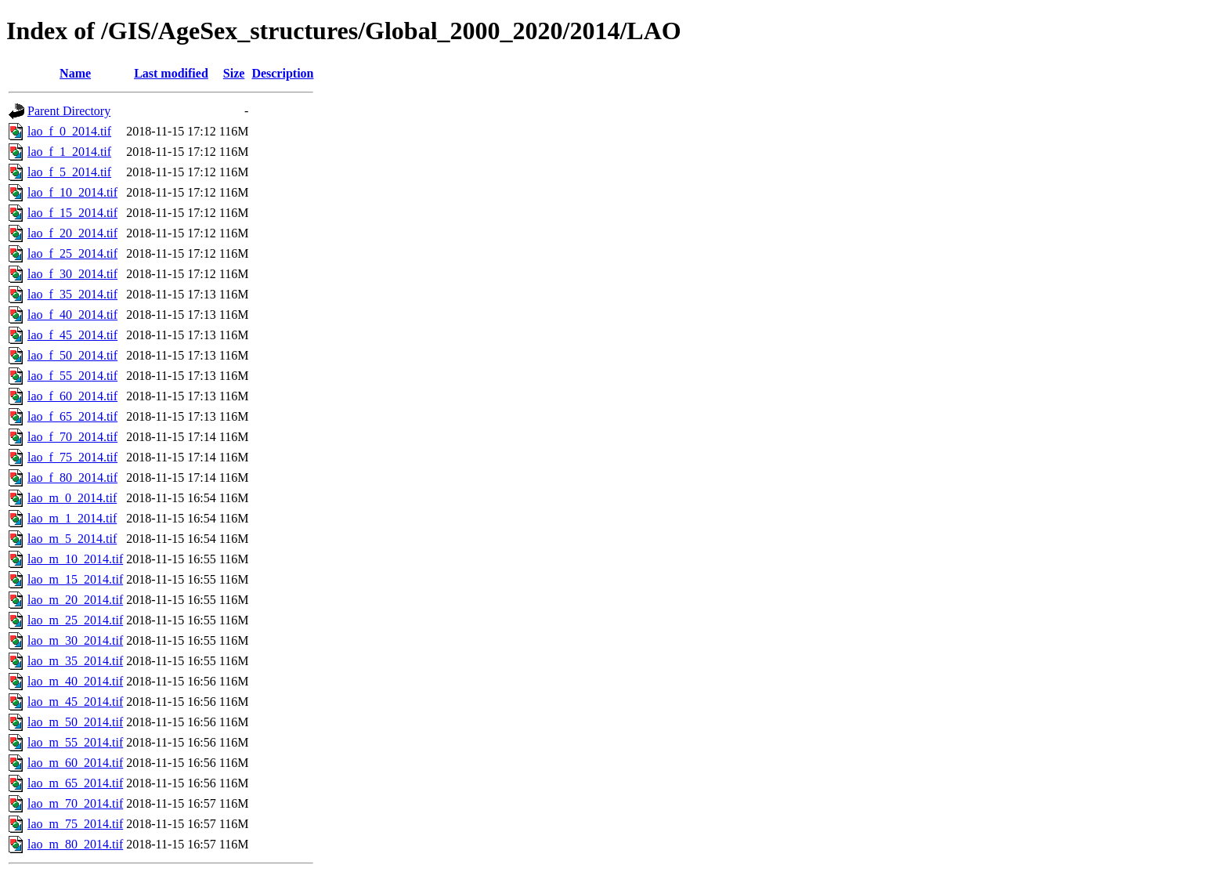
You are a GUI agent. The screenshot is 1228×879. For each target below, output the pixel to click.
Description (282, 73)
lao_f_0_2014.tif (69, 131)
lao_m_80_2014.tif (75, 844)
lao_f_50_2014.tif (72, 355)
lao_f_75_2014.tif (72, 457)
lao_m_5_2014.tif (72, 538)
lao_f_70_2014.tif (72, 436)
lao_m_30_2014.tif (75, 640)
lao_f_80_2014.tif (72, 477)
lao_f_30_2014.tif (72, 273)
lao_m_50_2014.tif (75, 722)
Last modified (171, 73)
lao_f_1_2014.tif (69, 151)
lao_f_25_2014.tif (72, 253)
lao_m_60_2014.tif (75, 762)
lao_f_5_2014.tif (69, 172)
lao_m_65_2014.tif (75, 783)
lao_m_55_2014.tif (75, 742)
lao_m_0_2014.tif (72, 498)
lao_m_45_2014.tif (75, 701)
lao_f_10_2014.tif (72, 192)
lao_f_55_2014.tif (72, 375)
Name (75, 73)
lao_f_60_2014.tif (72, 396)
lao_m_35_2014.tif (75, 660)
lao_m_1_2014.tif (72, 518)
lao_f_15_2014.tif (72, 212)
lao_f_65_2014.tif (72, 416)
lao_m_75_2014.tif (75, 823)
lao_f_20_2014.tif (72, 233)
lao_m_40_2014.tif (75, 681)
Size (234, 73)
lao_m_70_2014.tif (75, 803)
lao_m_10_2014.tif (75, 559)
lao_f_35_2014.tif (72, 294)
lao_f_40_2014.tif (72, 314)
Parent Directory (68, 111)
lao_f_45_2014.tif (72, 335)
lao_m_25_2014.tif (75, 620)
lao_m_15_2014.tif (75, 579)
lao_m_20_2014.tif (75, 599)
